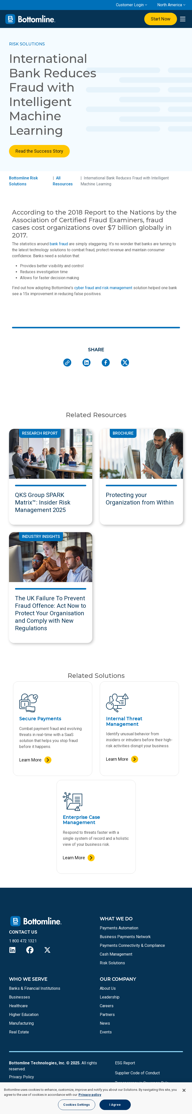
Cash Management (116, 954)
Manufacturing (21, 1023)
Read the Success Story (39, 151)
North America (169, 4)
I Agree (115, 1105)
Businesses (19, 997)
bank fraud (59, 244)
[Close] (184, 1090)
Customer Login (130, 4)
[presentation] (182, 19)
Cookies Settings (76, 1105)
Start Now (160, 18)
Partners (107, 1014)
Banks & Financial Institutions (34, 988)
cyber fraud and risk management (103, 287)
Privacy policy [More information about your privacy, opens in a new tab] (89, 1095)
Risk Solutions (112, 963)
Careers (107, 1005)
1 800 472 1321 (23, 941)
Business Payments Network (125, 936)
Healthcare (18, 1005)
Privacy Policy (21, 1077)
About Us (108, 988)
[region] (96, 1098)
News (105, 1023)
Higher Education (23, 1014)
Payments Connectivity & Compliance (132, 945)
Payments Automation (119, 928)
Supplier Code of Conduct (137, 1073)
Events (106, 1032)
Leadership (110, 997)
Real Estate (19, 1032)
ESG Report (125, 1063)
